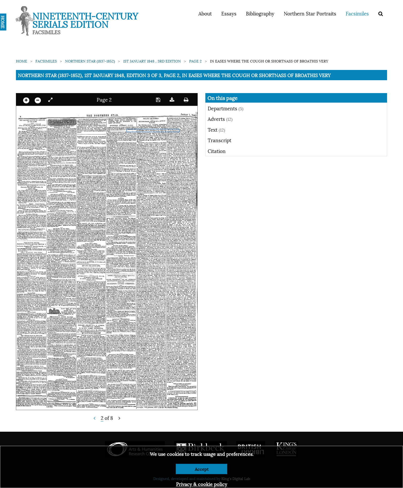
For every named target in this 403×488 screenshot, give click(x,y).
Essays (228, 13)
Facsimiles (357, 13)
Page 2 (195, 61)
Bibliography (260, 13)
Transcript (219, 140)
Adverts (220, 118)
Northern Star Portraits (310, 13)
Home (21, 61)
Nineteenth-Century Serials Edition (85, 19)
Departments (225, 108)
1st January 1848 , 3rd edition (152, 61)
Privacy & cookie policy (201, 483)
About (205, 13)
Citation (217, 151)
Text (216, 129)
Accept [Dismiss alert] (201, 469)
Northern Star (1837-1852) (90, 61)
